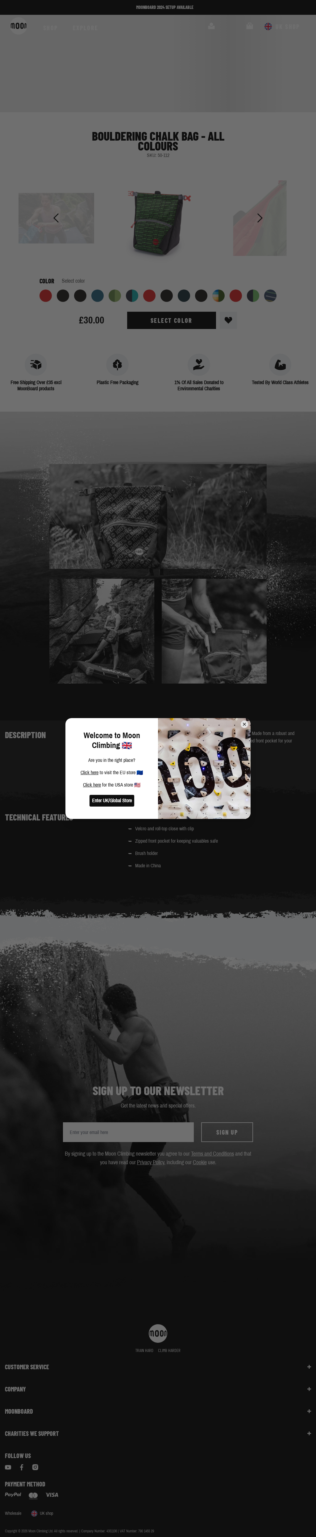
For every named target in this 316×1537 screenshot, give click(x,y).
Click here (89, 772)
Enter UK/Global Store (112, 800)
